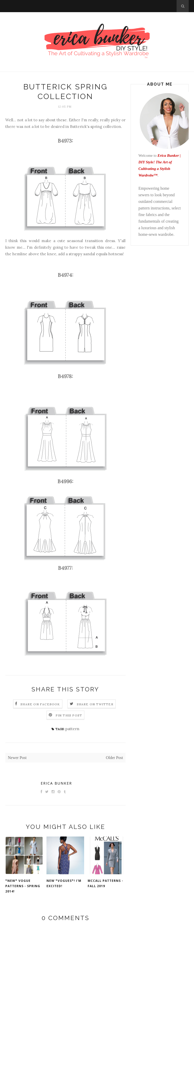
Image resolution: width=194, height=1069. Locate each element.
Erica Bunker (56, 783)
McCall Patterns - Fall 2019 (105, 883)
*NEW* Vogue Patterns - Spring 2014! (22, 886)
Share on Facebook (40, 704)
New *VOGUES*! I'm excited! (63, 883)
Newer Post (17, 757)
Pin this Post (69, 715)
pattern (72, 728)
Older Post (114, 757)
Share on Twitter (95, 704)
